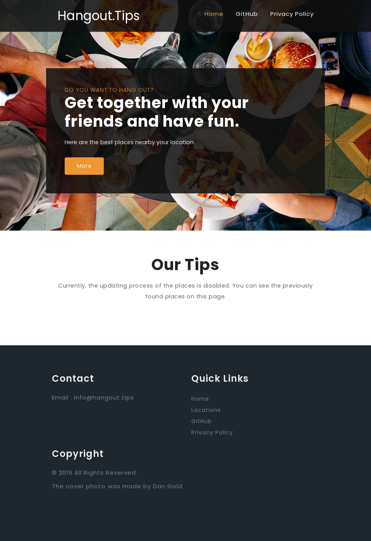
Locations (206, 410)
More (84, 166)
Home (213, 14)
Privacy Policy (292, 14)
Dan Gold (167, 486)
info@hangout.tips (104, 397)
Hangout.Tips (98, 16)
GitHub (247, 14)
